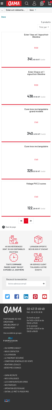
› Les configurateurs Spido (15, 382)
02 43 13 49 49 (36, 308)
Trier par (43, 27)
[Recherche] (26, 3)
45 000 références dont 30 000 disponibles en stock (14, 249)
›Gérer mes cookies (12, 368)
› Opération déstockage (14, 388)
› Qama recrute (10, 375)
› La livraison (9, 355)
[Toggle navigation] (1, 3)
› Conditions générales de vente (18, 361)
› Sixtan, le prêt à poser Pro (16, 391)
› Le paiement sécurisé (13, 358)
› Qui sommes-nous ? (12, 348)
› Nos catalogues (11, 378)
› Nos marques (9, 385)
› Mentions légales (12, 364)
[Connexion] (34, 3)
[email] (24, 283)
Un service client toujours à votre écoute (38, 267)
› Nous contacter (11, 351)
